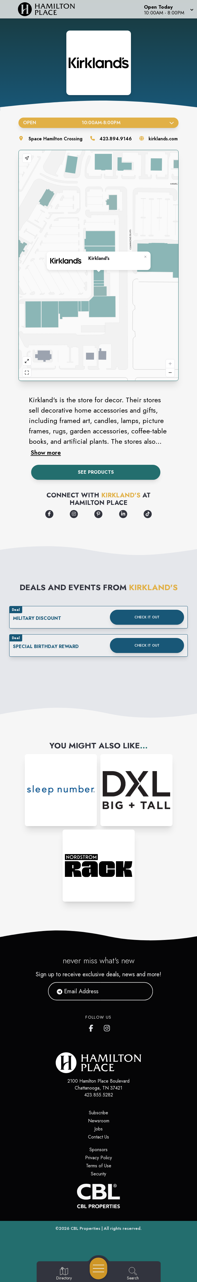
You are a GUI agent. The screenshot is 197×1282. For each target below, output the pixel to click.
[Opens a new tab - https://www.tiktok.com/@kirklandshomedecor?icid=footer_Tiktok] (148, 514)
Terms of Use (98, 1165)
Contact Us (98, 1137)
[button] (168, 9)
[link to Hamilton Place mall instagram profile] (107, 1027)
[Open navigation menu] (98, 1268)
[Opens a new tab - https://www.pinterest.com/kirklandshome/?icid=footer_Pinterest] (98, 514)
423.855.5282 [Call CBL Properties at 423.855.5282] (98, 1095)
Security (98, 1173)
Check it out (147, 617)
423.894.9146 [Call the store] (116, 138)
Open (98, 122)
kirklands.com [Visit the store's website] (163, 138)
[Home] (50, 9)
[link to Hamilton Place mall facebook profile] (92, 1027)
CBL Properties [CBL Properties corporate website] (85, 1228)
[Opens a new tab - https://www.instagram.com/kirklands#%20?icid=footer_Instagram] (74, 514)
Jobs (98, 1129)
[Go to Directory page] (64, 1274)
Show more (46, 452)
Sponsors (98, 1149)
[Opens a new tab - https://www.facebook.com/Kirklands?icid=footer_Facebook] (49, 514)
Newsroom (98, 1120)
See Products (96, 472)
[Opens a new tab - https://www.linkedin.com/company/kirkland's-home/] (123, 514)
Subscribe (98, 1112)
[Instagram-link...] (61, 790)
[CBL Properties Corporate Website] (98, 1196)
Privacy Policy (98, 1157)
